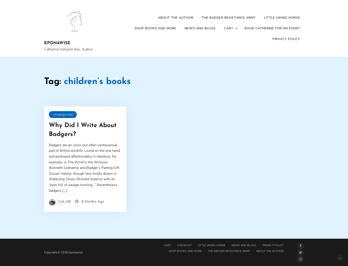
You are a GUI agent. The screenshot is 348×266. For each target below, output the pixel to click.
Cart (228, 28)
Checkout (184, 245)
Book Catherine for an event (272, 28)
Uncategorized (63, 114)
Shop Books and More (155, 28)
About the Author (175, 18)
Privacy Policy (286, 39)
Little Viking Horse (282, 18)
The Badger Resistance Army (229, 18)
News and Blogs (200, 28)
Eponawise (57, 43)
